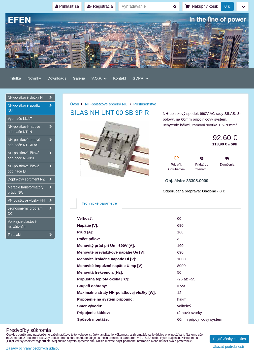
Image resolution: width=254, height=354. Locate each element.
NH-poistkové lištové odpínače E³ (31, 168)
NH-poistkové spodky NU (31, 108)
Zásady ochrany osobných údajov (32, 348)
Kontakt (119, 78)
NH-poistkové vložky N (31, 97)
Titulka (15, 78)
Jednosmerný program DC (31, 211)
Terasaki (31, 235)
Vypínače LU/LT (20, 119)
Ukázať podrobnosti (228, 347)
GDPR (140, 78)
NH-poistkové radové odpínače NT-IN (31, 129)
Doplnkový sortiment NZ (31, 179)
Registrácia (100, 6)
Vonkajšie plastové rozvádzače (22, 224)
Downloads (56, 78)
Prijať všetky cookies (229, 339)
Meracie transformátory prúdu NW (31, 189)
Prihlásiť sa (67, 6)
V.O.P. (99, 78)
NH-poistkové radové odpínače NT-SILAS (31, 142)
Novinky (34, 78)
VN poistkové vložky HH (31, 200)
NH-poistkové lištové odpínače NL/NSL (31, 155)
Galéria (79, 78)
